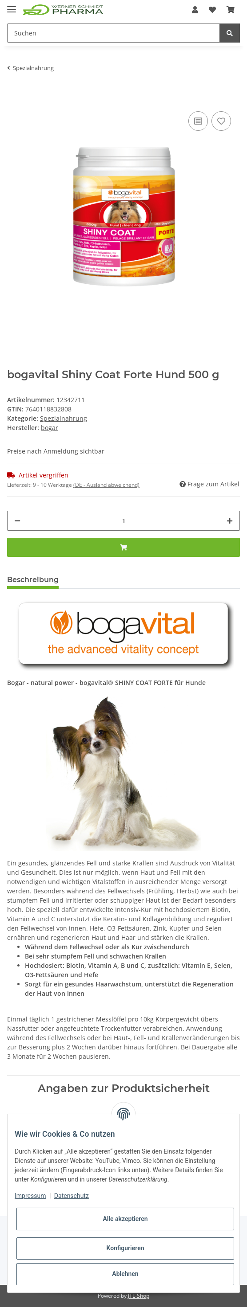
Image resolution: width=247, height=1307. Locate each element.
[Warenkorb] (230, 10)
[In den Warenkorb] (14, 96)
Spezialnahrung (63, 418)
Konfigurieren (125, 1248)
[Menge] (123, 520)
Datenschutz (71, 1195)
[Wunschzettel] (212, 10)
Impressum (30, 1195)
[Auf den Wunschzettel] (221, 121)
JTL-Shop (138, 1295)
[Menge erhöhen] (229, 520)
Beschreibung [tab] (33, 579)
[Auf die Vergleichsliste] (198, 121)
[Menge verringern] (17, 520)
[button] (195, 10)
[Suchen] (113, 33)
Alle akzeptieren (125, 1218)
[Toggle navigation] (11, 5)
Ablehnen (125, 1273)
